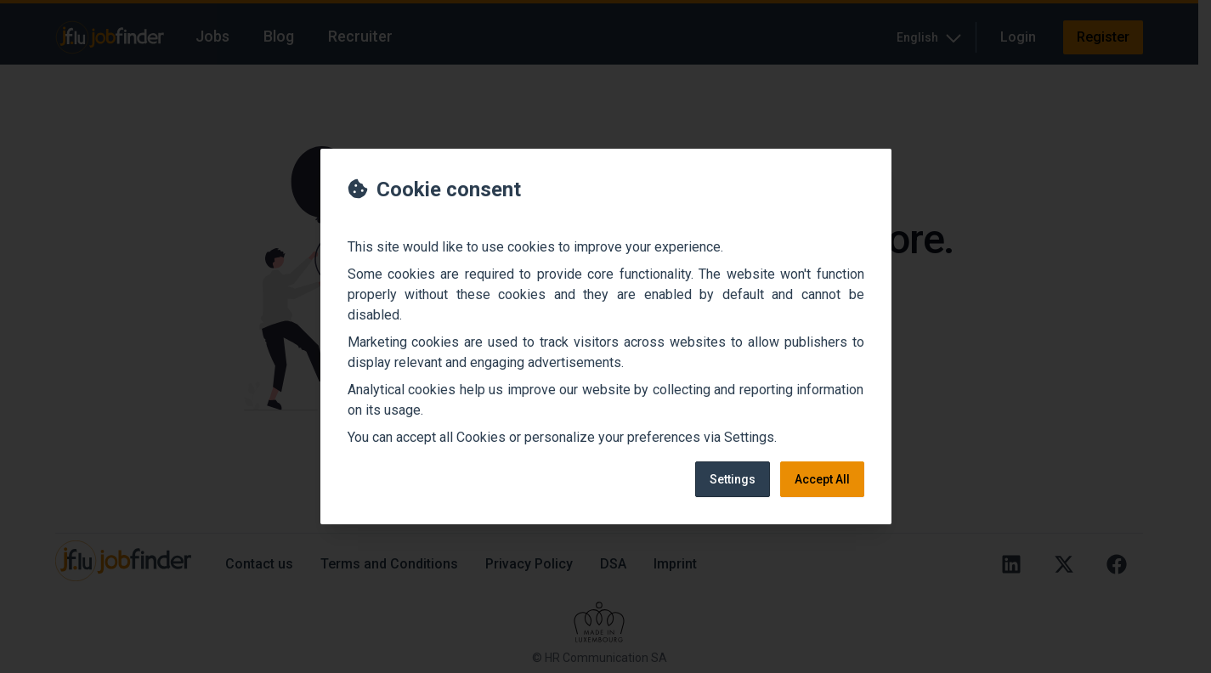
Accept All (822, 479)
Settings (732, 479)
